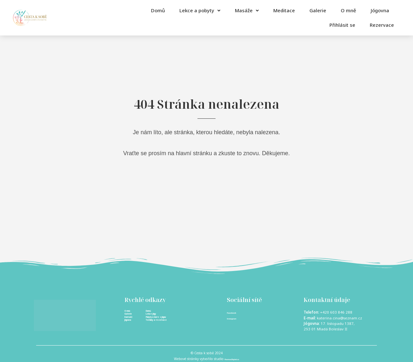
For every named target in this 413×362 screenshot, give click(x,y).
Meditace (284, 10)
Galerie (317, 10)
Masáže (247, 10)
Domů (158, 10)
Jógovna (380, 10)
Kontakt (133, 323)
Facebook (235, 312)
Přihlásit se (329, 25)
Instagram (236, 318)
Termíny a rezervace (166, 329)
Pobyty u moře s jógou (168, 323)
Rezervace (375, 25)
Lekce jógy (156, 318)
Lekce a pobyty (199, 10)
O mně (348, 10)
